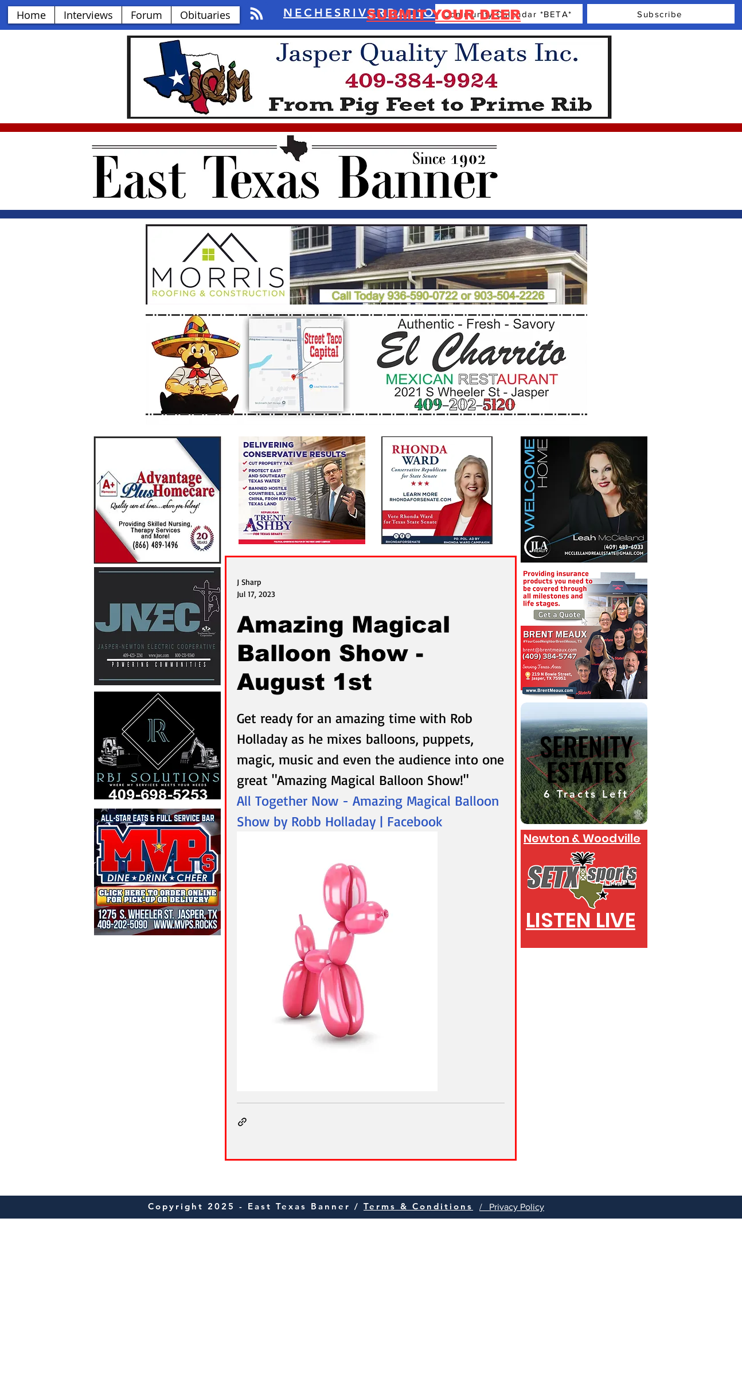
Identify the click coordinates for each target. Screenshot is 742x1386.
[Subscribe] (661, 14)
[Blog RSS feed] (256, 14)
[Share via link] (242, 1121)
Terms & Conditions (418, 1206)
